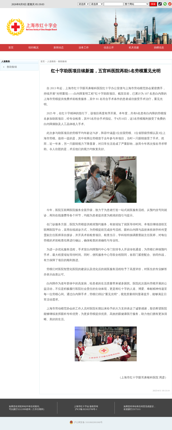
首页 (10, 47)
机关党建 (134, 47)
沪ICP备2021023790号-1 (86, 409)
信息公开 (109, 47)
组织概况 (33, 47)
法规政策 (13, 54)
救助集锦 (12, 67)
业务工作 (84, 47)
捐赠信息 (159, 47)
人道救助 (51, 61)
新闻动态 (59, 47)
